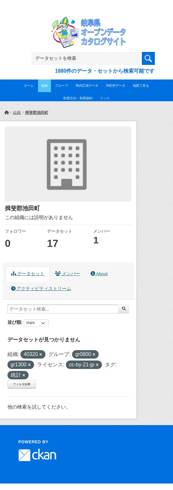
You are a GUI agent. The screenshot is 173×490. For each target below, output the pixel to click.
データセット (28, 273)
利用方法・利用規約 (78, 98)
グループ (61, 85)
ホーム (29, 85)
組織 (44, 85)
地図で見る (141, 85)
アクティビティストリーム (41, 288)
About (99, 273)
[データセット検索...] (63, 308)
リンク (105, 98)
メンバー (67, 273)
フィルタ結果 (22, 384)
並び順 (14, 322)
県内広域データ (87, 85)
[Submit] (123, 308)
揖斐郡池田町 (36, 112)
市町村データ (115, 85)
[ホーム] (6, 112)
